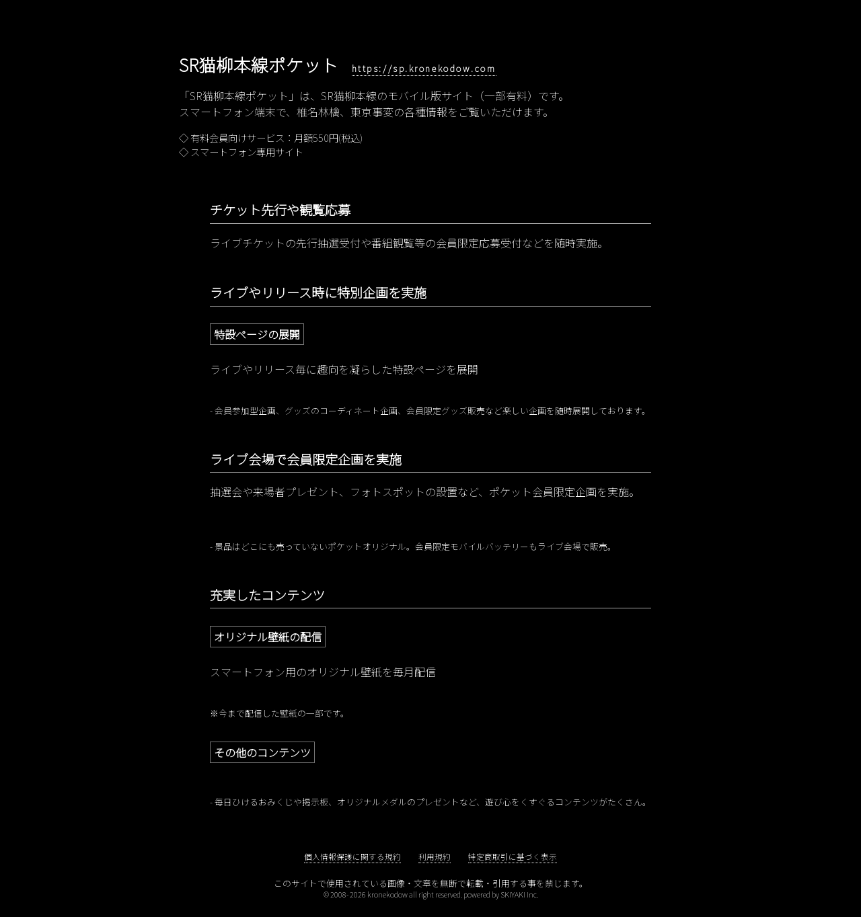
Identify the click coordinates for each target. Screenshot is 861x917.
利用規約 (434, 856)
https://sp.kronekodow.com (424, 68)
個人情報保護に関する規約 (352, 856)
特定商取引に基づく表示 (512, 856)
